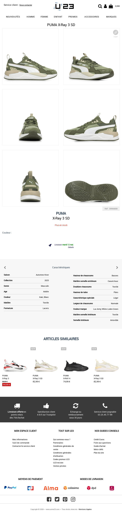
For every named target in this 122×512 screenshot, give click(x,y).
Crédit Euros (99, 439)
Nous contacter (25, 5)
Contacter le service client (23, 446)
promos (73, 16)
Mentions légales (85, 509)
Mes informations (19, 439)
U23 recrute (58, 462)
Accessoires (91, 16)
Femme (44, 16)
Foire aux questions (102, 442)
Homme (31, 16)
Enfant (58, 16)
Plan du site (99, 452)
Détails (71, 247)
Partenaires (58, 442)
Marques (111, 16)
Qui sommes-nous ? (61, 439)
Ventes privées (59, 466)
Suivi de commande (20, 442)
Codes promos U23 (61, 459)
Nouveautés (13, 16)
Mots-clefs (98, 449)
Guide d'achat (100, 446)
